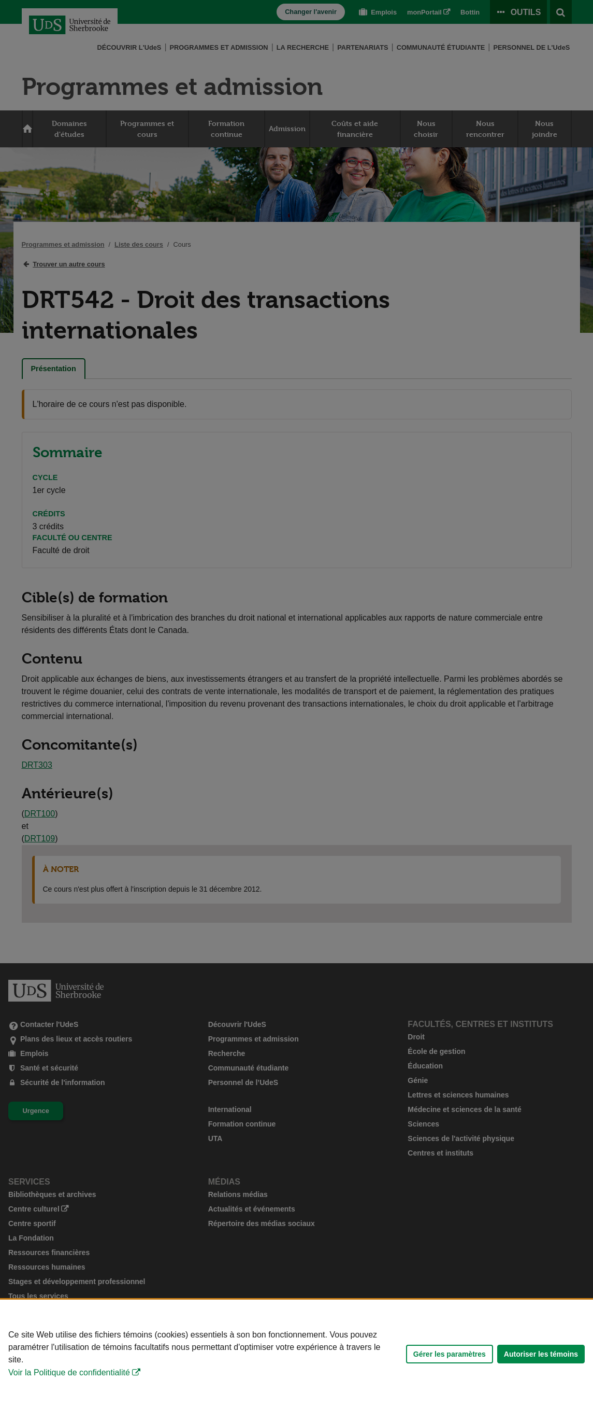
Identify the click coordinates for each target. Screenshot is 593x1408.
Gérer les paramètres (449, 1354)
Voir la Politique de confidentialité (69, 1372)
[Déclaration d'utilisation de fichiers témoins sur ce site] (296, 1354)
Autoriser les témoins (541, 1354)
